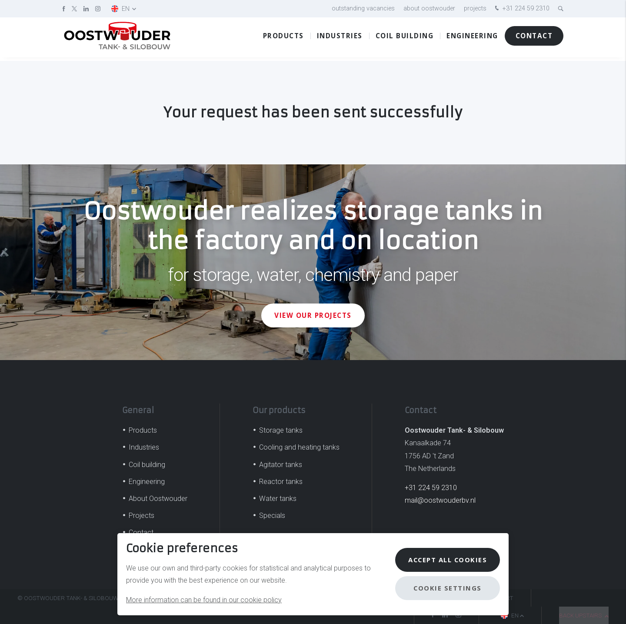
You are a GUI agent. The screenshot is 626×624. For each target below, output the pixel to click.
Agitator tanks (280, 464)
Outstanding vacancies (363, 8)
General (138, 410)
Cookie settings (446, 588)
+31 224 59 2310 (521, 9)
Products (283, 38)
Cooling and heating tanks (299, 447)
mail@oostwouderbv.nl (440, 500)
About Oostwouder (429, 8)
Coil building (405, 38)
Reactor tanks (281, 481)
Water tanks (277, 498)
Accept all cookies (446, 559)
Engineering (472, 38)
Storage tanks (281, 430)
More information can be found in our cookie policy (204, 600)
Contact (534, 38)
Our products (279, 410)
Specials (272, 515)
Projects (475, 8)
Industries (340, 38)
